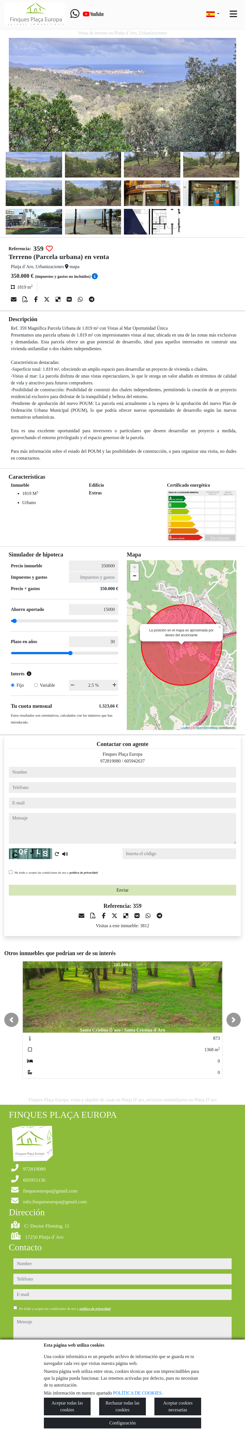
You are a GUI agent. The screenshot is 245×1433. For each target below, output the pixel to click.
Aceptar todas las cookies (67, 1406)
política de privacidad (84, 872)
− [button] (134, 576)
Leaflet (185, 727)
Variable (47, 685)
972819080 (110, 761)
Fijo (20, 685)
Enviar (123, 890)
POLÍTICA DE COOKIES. (138, 1393)
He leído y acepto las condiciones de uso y (56, 872)
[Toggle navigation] (233, 14)
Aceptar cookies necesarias (178, 1406)
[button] (11, 1020)
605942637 (134, 761)
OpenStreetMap (207, 727)
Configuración (122, 1422)
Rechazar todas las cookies (122, 1406)
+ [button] (134, 568)
